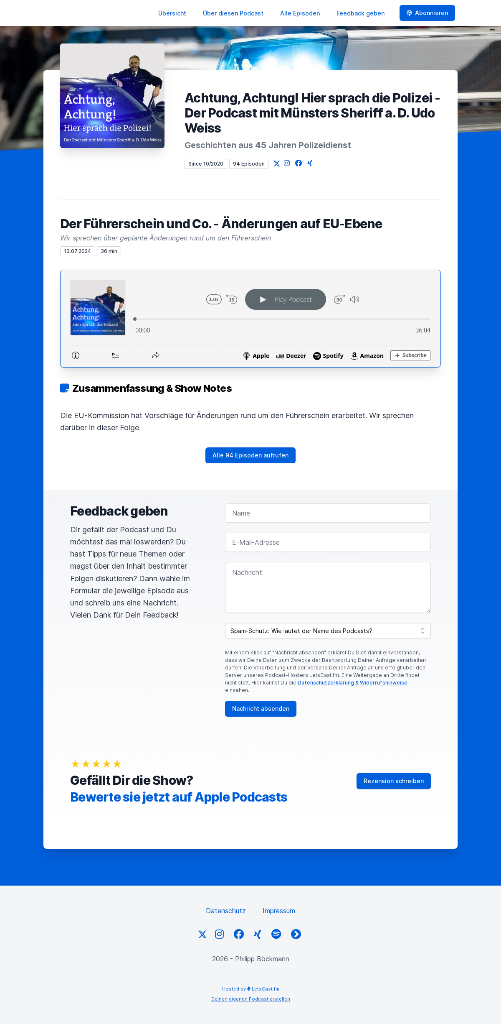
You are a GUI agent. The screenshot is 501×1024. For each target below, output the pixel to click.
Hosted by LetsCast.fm (250, 989)
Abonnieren (427, 12)
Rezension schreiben (394, 780)
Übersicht (172, 13)
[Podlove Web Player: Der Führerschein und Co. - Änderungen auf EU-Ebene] (250, 318)
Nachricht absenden (260, 708)
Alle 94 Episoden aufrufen (250, 455)
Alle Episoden (300, 13)
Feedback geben (361, 13)
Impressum (279, 911)
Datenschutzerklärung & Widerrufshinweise (352, 682)
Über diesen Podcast (233, 13)
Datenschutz (226, 911)
